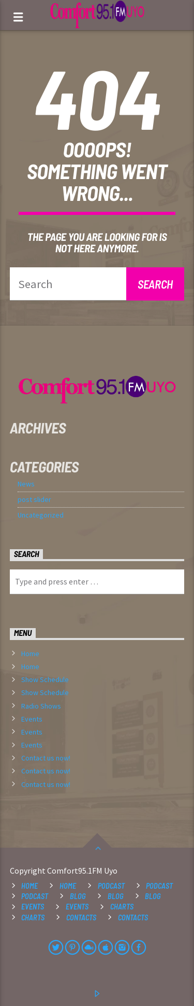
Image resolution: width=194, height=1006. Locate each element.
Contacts (81, 917)
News (26, 483)
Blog (78, 896)
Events (31, 719)
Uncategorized (41, 515)
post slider (34, 499)
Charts (121, 906)
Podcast (111, 885)
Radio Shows (41, 706)
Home (30, 653)
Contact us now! (45, 758)
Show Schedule (45, 679)
